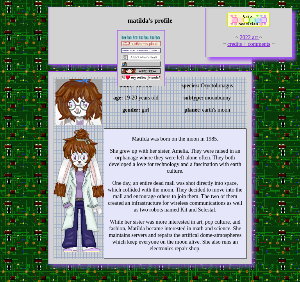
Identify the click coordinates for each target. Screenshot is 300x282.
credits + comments (248, 44)
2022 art (249, 37)
